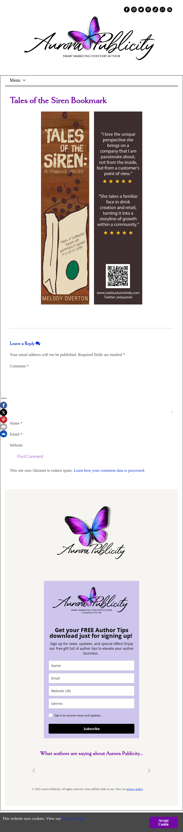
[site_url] (91, 691)
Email (16, 434)
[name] (91, 665)
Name (16, 423)
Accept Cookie (163, 822)
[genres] (91, 703)
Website (16, 445)
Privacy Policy (74, 819)
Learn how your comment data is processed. (109, 470)
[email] (91, 678)
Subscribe (92, 728)
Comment (19, 366)
